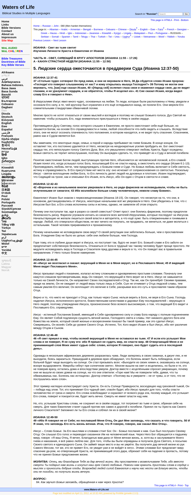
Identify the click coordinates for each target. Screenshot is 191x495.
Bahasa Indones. (12, 85)
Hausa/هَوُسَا (9, 148)
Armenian (75, 29)
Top (187, 485)
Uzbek (137, 36)
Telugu (84, 36)
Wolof (5, 243)
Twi (3, 230)
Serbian (45, 36)
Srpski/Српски (11, 208)
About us (7, 34)
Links (5, 24)
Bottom (185, 20)
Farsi (160, 29)
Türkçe (6, 227)
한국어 (5, 145)
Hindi (62, 33)
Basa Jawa (8, 88)
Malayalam (139, 33)
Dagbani (6, 107)
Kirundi (6, 164)
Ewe (4, 126)
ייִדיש (4, 246)
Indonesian (80, 33)
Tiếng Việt (8, 224)
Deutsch (6, 116)
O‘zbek (6, 192)
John (56, 26)
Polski (5, 199)
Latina (5, 263)
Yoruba (181, 36)
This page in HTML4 (161, 20)
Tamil (75, 36)
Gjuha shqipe (10, 138)
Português (8, 202)
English (6, 123)
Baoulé (6, 94)
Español (6, 129)
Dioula (5, 113)
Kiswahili (7, 167)
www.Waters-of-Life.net (96, 489)
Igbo (4, 158)
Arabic (64, 29)
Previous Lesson (42, 40)
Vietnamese (149, 36)
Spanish (66, 36)
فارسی (5, 132)
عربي (4, 78)
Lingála (6, 173)
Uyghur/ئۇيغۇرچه (11, 240)
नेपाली (4, 186)
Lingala (127, 33)
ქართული (8, 161)
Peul (4, 196)
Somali (55, 36)
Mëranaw (7, 180)
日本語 (5, 189)
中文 (4, 253)
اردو (3, 237)
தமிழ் (4, 215)
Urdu (117, 36)
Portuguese (161, 33)
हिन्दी (4, 154)
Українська (8, 234)
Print (176, 20)
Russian (46, 26)
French (170, 29)
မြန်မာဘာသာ (8, 183)
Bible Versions (11, 27)
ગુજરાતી (6, 260)
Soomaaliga (9, 211)
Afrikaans (7, 72)
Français (7, 135)
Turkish (101, 36)
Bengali (87, 29)
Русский (7, 205)
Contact (6, 30)
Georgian (182, 29)
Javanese (94, 33)
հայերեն (7, 142)
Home (5, 21)
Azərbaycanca (10, 81)
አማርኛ (5, 75)
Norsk (5, 270)
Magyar (6, 266)
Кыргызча (8, 170)
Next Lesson (59, 40)
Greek (44, 33)
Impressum (8, 37)
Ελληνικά (7, 119)
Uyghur (126, 36)
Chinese (122, 29)
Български (8, 100)
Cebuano (7, 104)
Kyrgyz (117, 33)
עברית (5, 151)
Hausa (53, 33)
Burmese (98, 29)
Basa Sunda (9, 91)
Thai (93, 36)
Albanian (53, 29)
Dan (4, 110)
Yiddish (171, 36)
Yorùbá (6, 250)
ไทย (4, 221)
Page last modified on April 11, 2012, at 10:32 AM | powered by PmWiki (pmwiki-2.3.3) (95, 493)
